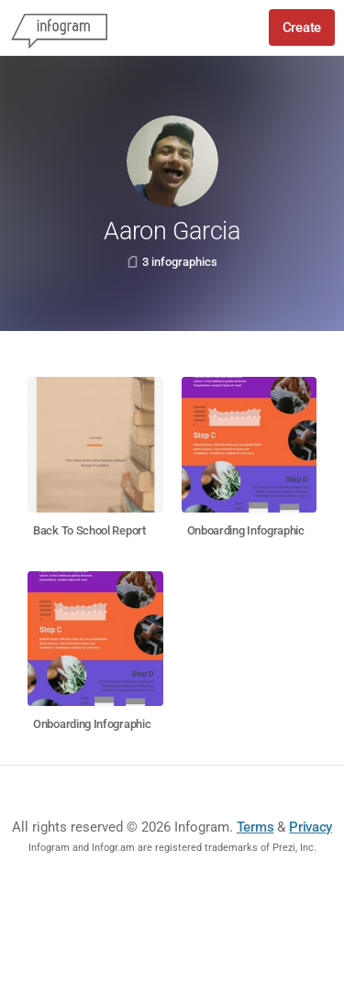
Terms (255, 827)
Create (302, 27)
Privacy (310, 827)
